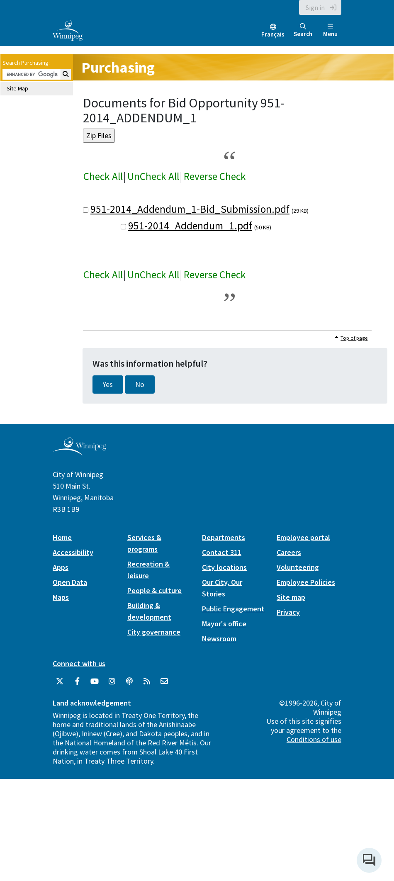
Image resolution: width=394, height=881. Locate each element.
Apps (60, 567)
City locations (224, 567)
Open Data (70, 582)
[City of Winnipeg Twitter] (60, 681)
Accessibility (73, 552)
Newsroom (219, 638)
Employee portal (303, 537)
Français (273, 34)
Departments (223, 537)
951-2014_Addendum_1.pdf (190, 225)
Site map (291, 597)
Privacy (288, 612)
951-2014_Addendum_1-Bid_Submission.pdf (189, 209)
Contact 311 (221, 552)
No (139, 384)
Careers (289, 552)
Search (303, 30)
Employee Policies (306, 582)
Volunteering (298, 567)
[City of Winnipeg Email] (164, 681)
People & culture (154, 590)
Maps (61, 597)
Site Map (17, 88)
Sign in (315, 7)
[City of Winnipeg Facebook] (77, 681)
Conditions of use (314, 739)
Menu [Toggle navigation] (330, 30)
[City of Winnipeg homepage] (79, 452)
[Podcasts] (129, 681)
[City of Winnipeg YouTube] (95, 681)
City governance (153, 632)
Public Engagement (233, 608)
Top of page (353, 338)
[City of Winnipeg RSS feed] (147, 681)
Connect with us (79, 663)
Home (62, 537)
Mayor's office (224, 623)
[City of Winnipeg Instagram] (112, 681)
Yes (108, 384)
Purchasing (118, 67)
